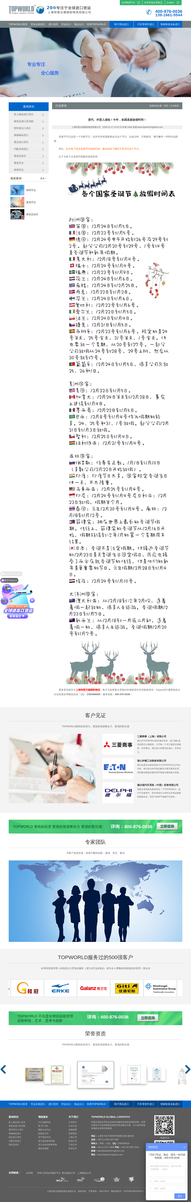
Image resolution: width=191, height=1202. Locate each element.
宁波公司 (73, 1144)
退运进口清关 (15, 1137)
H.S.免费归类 (44, 1122)
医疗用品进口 (121, 24)
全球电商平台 (128, 2)
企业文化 (73, 1126)
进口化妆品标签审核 (47, 1144)
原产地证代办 (44, 1137)
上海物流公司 (84, 1173)
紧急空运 (31, 202)
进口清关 (53, 24)
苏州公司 (73, 1148)
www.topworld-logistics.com (110, 1154)
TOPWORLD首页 (18, 24)
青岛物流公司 (68, 1173)
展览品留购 (43, 1148)
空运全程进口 (38, 24)
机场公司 (73, 1141)
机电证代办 (43, 1133)
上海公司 (73, 1137)
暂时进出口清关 (16, 1129)
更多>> (43, 178)
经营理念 (73, 1133)
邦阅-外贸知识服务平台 (48, 1173)
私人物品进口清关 (17, 1122)
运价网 (29, 1173)
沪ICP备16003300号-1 (133, 1191)
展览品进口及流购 (17, 1126)
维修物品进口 (15, 1133)
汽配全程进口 (15, 1141)
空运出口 (66, 24)
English (170, 2)
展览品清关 (32, 214)
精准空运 (31, 190)
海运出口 (79, 24)
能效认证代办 (44, 1129)
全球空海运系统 (152, 2)
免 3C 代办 (43, 1126)
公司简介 (73, 1122)
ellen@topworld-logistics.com (110, 1151)
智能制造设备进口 (170, 24)
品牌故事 (73, 1129)
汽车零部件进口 (145, 24)
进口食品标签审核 (46, 1141)
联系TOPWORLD (96, 24)
